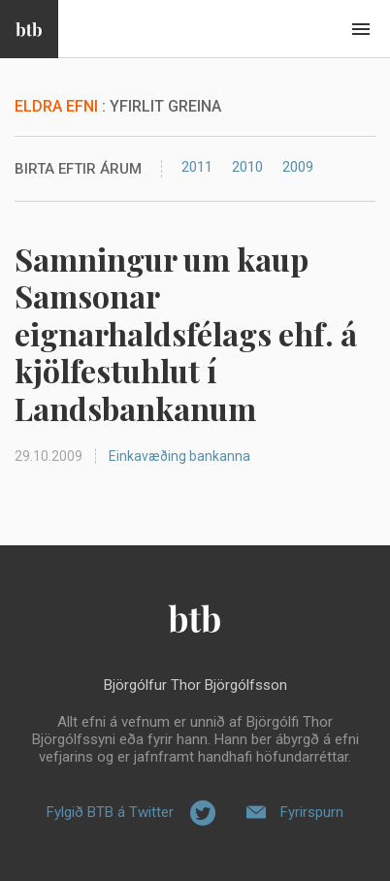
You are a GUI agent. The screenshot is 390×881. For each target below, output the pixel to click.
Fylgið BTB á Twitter (110, 812)
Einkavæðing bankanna (179, 456)
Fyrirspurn (311, 812)
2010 (247, 167)
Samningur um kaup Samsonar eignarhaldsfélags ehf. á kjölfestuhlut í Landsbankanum (186, 333)
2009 (297, 167)
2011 (196, 167)
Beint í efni (360, 29)
